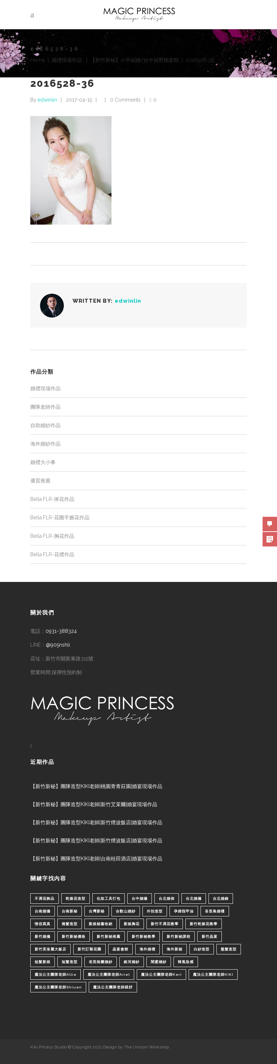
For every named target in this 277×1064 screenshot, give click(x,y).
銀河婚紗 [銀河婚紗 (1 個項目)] (132, 962)
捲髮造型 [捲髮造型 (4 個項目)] (70, 924)
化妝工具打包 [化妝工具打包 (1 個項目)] (108, 899)
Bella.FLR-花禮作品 (52, 554)
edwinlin (47, 100)
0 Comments (125, 100)
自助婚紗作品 (45, 425)
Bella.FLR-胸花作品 (52, 536)
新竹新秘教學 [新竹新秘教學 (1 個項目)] (143, 937)
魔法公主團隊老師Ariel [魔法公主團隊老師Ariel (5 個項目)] (109, 974)
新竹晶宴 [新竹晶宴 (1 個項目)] (209, 937)
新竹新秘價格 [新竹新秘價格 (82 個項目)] (73, 937)
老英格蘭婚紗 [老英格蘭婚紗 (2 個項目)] (101, 962)
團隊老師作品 (45, 407)
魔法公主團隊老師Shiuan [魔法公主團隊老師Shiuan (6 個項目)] (58, 987)
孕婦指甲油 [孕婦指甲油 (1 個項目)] (184, 911)
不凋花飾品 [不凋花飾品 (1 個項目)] (44, 899)
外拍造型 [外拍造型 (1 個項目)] (155, 911)
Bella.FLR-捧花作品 (52, 499)
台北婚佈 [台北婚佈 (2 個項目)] (167, 899)
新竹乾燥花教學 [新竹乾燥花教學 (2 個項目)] (203, 924)
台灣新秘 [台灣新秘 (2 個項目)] (97, 911)
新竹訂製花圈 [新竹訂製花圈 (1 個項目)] (89, 949)
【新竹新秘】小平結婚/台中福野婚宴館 (134, 60)
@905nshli (58, 645)
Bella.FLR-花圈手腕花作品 (59, 517)
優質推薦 (40, 481)
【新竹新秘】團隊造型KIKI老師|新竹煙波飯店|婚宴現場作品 (96, 822)
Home (37, 60)
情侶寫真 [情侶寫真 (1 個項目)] (42, 924)
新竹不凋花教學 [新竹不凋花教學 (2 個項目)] (165, 924)
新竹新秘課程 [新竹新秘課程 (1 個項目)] (178, 937)
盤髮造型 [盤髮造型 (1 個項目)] (229, 949)
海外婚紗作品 (45, 444)
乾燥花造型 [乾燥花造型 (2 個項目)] (75, 899)
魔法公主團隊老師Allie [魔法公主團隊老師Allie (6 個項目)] (55, 974)
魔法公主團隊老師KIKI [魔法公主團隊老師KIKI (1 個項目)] (213, 974)
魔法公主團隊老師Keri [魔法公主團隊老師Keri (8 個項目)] (161, 974)
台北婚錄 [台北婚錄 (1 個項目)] (221, 899)
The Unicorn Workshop (146, 1047)
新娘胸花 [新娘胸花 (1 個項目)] (132, 924)
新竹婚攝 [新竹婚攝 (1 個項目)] (42, 937)
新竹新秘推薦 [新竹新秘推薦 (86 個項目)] (108, 937)
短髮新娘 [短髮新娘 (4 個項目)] (42, 962)
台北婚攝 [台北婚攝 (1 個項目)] (194, 899)
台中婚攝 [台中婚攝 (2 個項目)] (140, 899)
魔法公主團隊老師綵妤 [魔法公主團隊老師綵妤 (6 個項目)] (113, 987)
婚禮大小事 (43, 462)
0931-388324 (61, 631)
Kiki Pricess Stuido (48, 1047)
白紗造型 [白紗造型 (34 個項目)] (202, 949)
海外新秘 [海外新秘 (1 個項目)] (175, 949)
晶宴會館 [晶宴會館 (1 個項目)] (120, 949)
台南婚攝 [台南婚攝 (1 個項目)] (42, 911)
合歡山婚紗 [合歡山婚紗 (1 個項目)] (126, 911)
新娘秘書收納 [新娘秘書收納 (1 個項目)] (101, 924)
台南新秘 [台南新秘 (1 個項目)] (70, 911)
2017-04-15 (79, 100)
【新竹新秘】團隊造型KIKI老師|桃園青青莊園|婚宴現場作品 (96, 786)
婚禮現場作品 (67, 60)
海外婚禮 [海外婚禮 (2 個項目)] (147, 949)
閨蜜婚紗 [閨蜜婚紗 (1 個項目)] (159, 962)
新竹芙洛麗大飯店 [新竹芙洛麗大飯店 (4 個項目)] (50, 949)
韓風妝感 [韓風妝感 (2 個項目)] (186, 962)
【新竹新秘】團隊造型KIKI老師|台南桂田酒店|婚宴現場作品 (96, 858)
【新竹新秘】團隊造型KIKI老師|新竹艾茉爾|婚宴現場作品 (93, 804)
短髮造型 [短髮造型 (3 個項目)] (70, 962)
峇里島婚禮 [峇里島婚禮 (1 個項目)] (215, 911)
